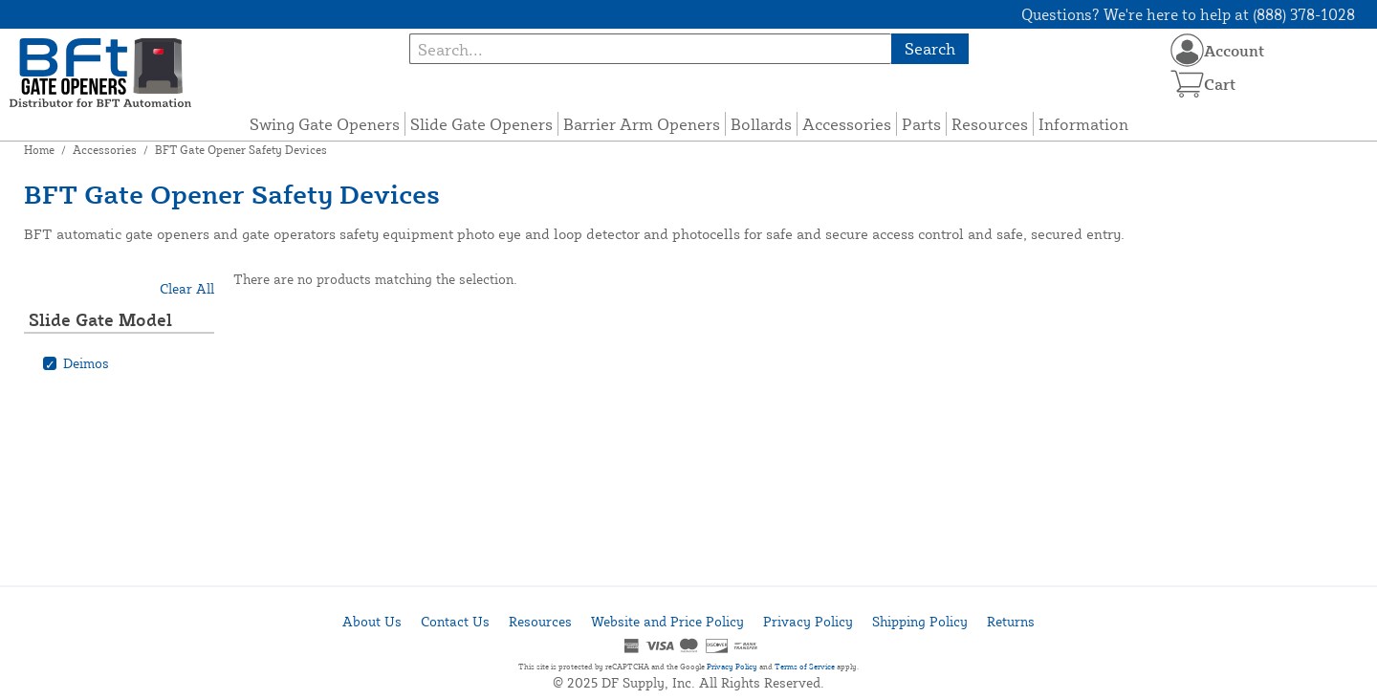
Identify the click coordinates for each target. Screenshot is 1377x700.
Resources (989, 124)
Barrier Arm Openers (641, 124)
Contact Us (455, 621)
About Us (372, 621)
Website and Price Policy (667, 621)
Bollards (761, 124)
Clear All (187, 288)
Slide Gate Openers (481, 124)
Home (39, 149)
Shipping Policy (920, 621)
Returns (1011, 621)
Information (1083, 124)
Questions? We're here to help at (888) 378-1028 (1188, 14)
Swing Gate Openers (325, 124)
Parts (921, 124)
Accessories (846, 124)
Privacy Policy (808, 621)
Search (930, 48)
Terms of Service (805, 666)
